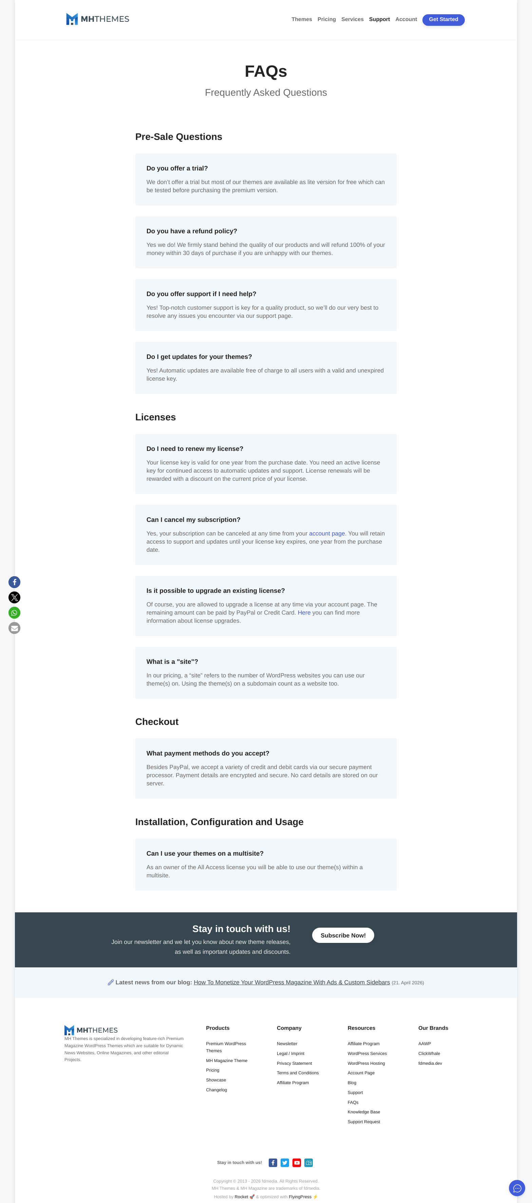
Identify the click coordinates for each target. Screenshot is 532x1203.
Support (379, 19)
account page (327, 533)
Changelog (216, 1089)
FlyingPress (300, 1196)
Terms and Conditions (298, 1072)
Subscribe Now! (343, 938)
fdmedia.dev (430, 1063)
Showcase (216, 1079)
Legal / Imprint (290, 1053)
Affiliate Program (293, 1082)
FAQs (353, 1102)
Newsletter (287, 1043)
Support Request (364, 1121)
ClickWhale (429, 1053)
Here (304, 612)
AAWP (424, 1043)
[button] (14, 582)
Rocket (241, 1196)
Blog (352, 1082)
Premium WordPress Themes (226, 1047)
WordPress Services (367, 1053)
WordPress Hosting (366, 1063)
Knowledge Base (364, 1111)
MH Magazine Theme (226, 1060)
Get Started (443, 19)
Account (406, 19)
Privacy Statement (294, 1063)
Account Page (361, 1072)
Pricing (327, 19)
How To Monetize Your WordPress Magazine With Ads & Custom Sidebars (292, 982)
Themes (302, 19)
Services (352, 19)
